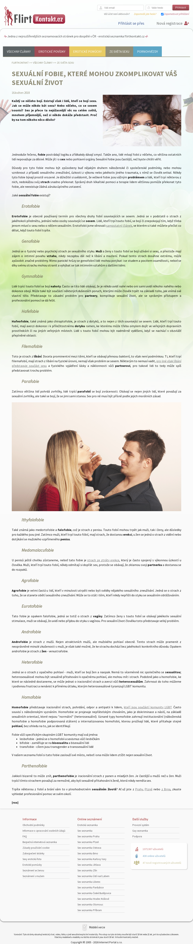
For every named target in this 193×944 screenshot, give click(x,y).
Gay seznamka (140, 830)
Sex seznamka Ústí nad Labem (93, 876)
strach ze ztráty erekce (103, 560)
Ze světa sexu (119, 51)
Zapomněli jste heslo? (145, 14)
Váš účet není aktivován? (117, 14)
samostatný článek (119, 225)
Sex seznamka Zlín (87, 870)
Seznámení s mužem (33, 876)
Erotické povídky (51, 51)
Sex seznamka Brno (87, 853)
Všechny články (19, 51)
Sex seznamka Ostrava (89, 847)
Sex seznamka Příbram (89, 910)
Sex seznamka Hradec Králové (93, 899)
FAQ (25, 836)
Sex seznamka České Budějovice (94, 893)
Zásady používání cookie (36, 847)
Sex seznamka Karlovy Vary (91, 859)
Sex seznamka (84, 830)
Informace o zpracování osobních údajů (44, 830)
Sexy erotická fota (32, 859)
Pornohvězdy (147, 51)
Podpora (137, 836)
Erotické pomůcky (87, 51)
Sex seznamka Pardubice (90, 887)
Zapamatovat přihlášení (176, 14)
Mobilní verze (97, 927)
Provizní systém (140, 825)
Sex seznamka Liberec (88, 882)
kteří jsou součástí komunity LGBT (148, 707)
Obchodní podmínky (34, 825)
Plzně (148, 789)
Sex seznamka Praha (88, 836)
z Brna (165, 789)
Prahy (139, 789)
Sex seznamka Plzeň (88, 842)
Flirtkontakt (20, 62)
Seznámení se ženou (33, 870)
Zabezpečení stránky (33, 853)
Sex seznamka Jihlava (89, 864)
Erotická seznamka (87, 825)
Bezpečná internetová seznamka (40, 842)
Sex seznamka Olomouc (90, 904)
